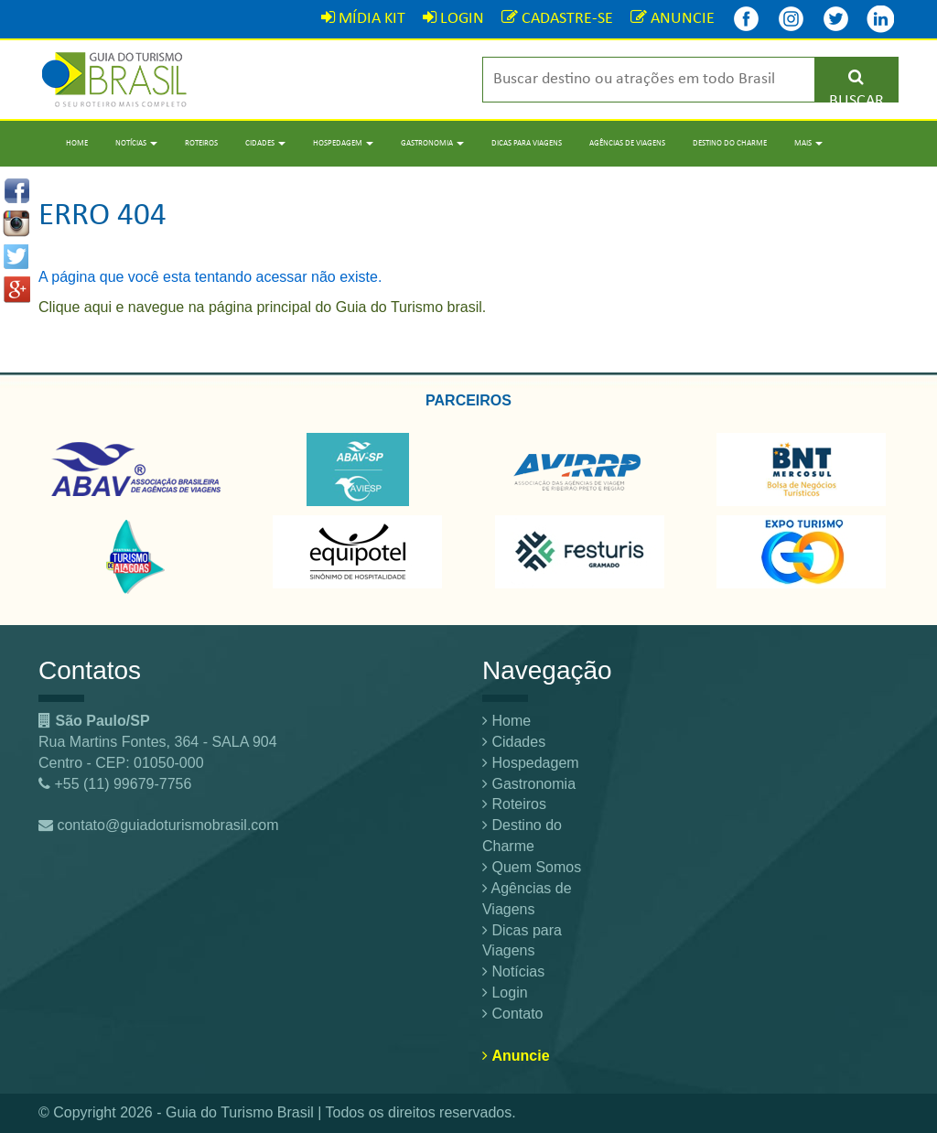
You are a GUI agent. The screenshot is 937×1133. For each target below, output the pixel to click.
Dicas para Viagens (526, 143)
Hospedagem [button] (343, 143)
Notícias (513, 971)
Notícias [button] (136, 143)
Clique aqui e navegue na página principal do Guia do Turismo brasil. (262, 307)
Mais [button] (808, 143)
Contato (512, 1013)
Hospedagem (530, 763)
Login (505, 992)
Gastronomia (529, 784)
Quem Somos (531, 867)
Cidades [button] (265, 143)
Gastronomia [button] (432, 143)
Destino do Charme (730, 143)
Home (77, 143)
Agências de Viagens (627, 143)
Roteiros (201, 143)
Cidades (513, 742)
